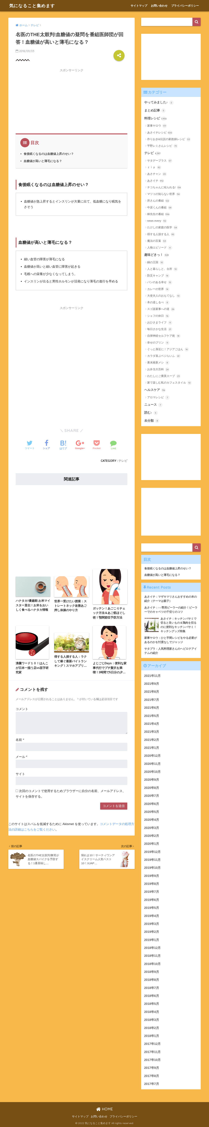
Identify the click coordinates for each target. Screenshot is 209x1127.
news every (157, 221)
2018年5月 (151, 1004)
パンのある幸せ (159, 282)
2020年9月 (151, 779)
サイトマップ (139, 5)
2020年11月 (152, 764)
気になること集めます (32, 5)
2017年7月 (151, 1084)
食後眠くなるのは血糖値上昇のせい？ (49, 153)
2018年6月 (151, 996)
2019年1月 (151, 940)
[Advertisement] (71, 100)
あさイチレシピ (159, 132)
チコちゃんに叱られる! (164, 187)
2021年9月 (151, 684)
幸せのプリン (158, 343)
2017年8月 (151, 1076)
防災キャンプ (158, 276)
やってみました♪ (159, 102)
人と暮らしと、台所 (162, 269)
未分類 (152, 421)
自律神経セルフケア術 (164, 336)
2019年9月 (151, 876)
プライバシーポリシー (185, 5)
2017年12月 (152, 1044)
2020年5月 (151, 812)
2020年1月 (151, 844)
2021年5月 (151, 716)
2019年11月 (152, 860)
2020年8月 (151, 788)
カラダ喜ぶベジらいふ (164, 356)
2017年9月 (151, 1068)
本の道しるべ (158, 302)
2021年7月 (151, 700)
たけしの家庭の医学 (162, 227)
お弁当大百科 (158, 369)
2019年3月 (151, 924)
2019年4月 (151, 916)
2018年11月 (152, 956)
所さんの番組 (158, 201)
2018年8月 (151, 980)
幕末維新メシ (158, 362)
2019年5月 (151, 908)
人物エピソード (159, 247)
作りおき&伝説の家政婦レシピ (169, 139)
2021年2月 (151, 740)
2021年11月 (152, 676)
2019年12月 (152, 852)
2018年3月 (151, 1020)
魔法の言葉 (157, 241)
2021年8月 (151, 691)
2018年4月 (151, 1012)
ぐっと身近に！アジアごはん (168, 349)
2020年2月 (151, 836)
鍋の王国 (155, 262)
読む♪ (151, 413)
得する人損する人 (161, 234)
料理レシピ (155, 118)
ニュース (153, 405)
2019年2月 (151, 932)
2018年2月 (151, 1028)
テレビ (122, 461)
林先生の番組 (158, 214)
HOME (104, 1109)
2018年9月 (151, 972)
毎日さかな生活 (159, 329)
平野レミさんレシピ (162, 146)
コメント (22, 709)
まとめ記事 (155, 110)
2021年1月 (151, 748)
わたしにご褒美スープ (164, 376)
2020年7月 (151, 796)
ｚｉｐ (154, 167)
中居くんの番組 (159, 207)
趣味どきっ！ (156, 255)
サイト (20, 774)
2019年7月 (151, 892)
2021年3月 (151, 731)
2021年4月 (151, 724)
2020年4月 (151, 820)
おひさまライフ (159, 322)
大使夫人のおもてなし (164, 296)
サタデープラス (159, 161)
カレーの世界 (158, 289)
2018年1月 (151, 1036)
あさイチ (155, 181)
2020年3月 (151, 828)
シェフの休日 (158, 316)
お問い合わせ (159, 5)
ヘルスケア (155, 390)
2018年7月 (151, 988)
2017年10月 (152, 1060)
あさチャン (157, 174)
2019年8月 (151, 884)
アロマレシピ (158, 397)
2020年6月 (151, 804)
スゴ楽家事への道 (161, 309)
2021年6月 (151, 707)
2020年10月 (152, 772)
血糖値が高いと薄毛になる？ (43, 161)
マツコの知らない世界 (164, 194)
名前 (20, 740)
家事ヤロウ (157, 126)
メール (21, 757)
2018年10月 (152, 964)
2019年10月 (152, 868)
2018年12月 (152, 948)
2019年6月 (151, 900)
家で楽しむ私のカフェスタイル (169, 383)
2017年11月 (152, 1052)
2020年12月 (152, 755)
